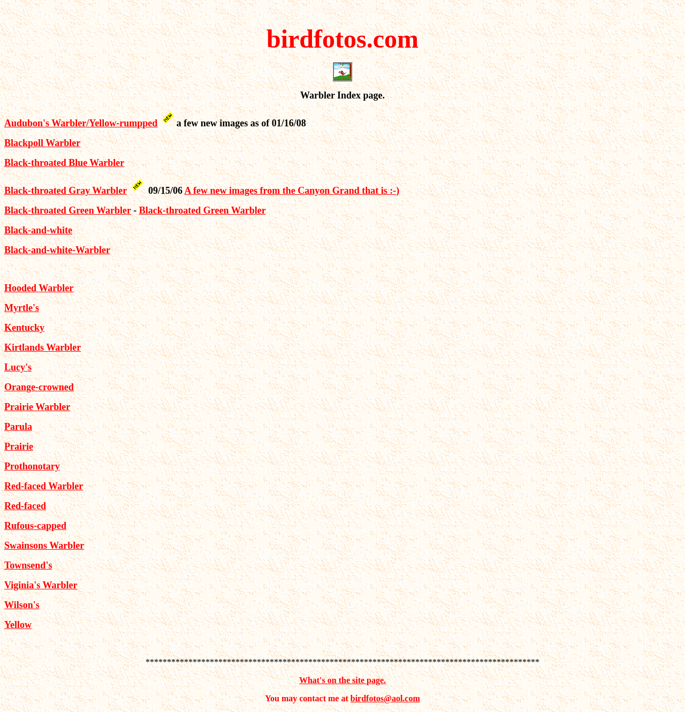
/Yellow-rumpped (121, 123)
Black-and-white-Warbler (57, 250)
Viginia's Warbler (41, 585)
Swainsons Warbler (44, 545)
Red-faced (25, 506)
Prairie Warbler (37, 407)
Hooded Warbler (38, 288)
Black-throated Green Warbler (67, 210)
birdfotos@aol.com (385, 698)
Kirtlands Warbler (42, 347)
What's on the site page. (342, 680)
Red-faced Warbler (43, 486)
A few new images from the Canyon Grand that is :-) (292, 190)
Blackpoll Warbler (42, 143)
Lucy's (18, 367)
